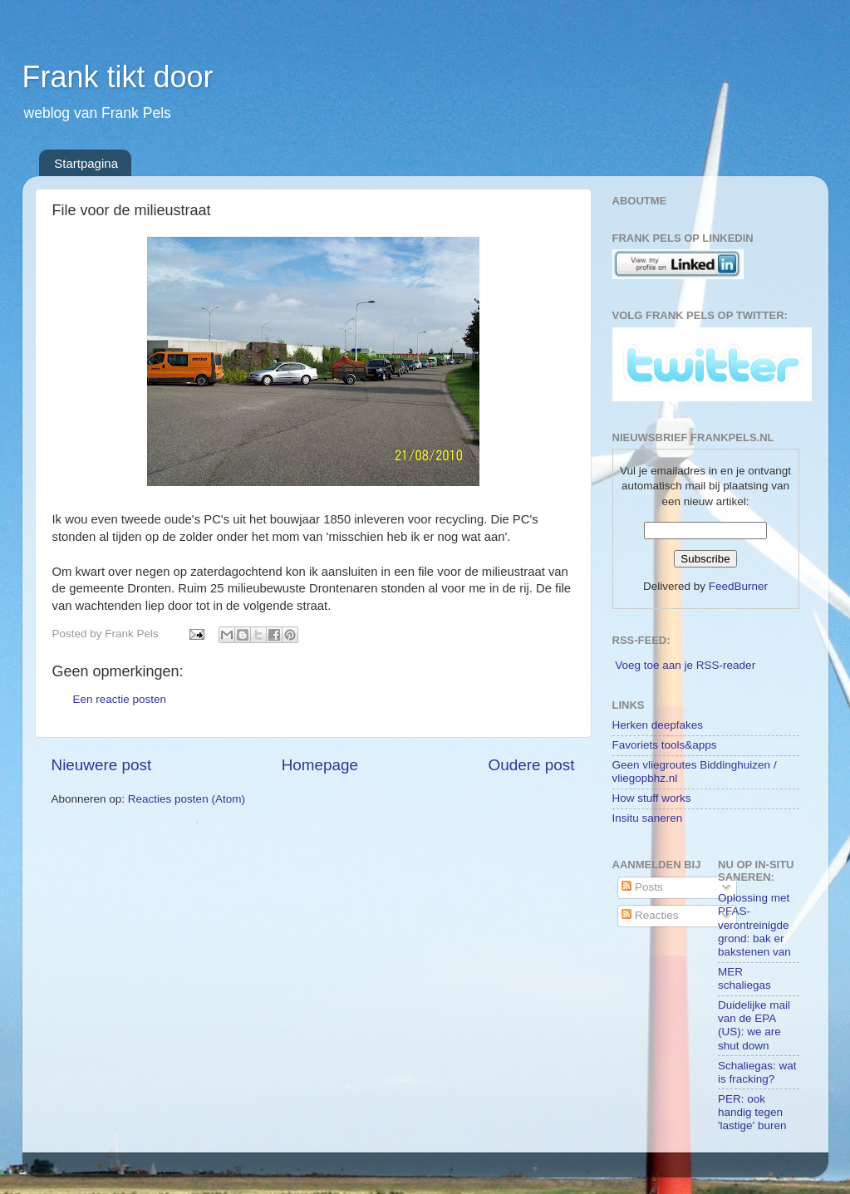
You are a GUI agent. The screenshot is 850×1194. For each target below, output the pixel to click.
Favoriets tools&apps (664, 745)
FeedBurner (738, 586)
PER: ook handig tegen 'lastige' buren (752, 1112)
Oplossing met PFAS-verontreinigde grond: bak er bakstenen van (754, 925)
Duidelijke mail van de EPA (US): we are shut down (754, 1025)
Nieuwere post (102, 765)
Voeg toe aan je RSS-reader (685, 665)
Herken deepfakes (658, 725)
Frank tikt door (118, 77)
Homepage (320, 765)
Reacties (650, 915)
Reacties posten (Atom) (186, 799)
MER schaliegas (744, 978)
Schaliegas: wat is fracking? (757, 1072)
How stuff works (651, 798)
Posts (642, 887)
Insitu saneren (647, 818)
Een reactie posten (120, 699)
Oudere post (532, 765)
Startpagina (86, 163)
